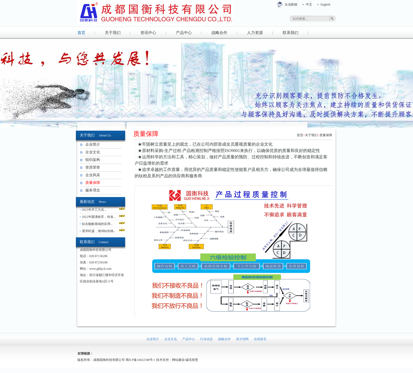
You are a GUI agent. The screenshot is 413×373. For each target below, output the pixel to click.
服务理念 (92, 190)
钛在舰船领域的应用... (97, 224)
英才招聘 (242, 339)
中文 (309, 4)
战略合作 (219, 33)
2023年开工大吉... (94, 210)
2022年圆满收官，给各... (99, 217)
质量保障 (92, 183)
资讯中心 (148, 33)
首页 (81, 33)
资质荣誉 (92, 167)
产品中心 (184, 33)
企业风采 (92, 175)
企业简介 (92, 144)
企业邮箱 (291, 4)
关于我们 (113, 33)
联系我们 (290, 33)
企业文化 (92, 152)
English (325, 4)
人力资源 (255, 33)
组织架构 (92, 160)
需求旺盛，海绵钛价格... (99, 231)
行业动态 (206, 339)
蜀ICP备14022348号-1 (140, 360)
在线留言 (260, 339)
